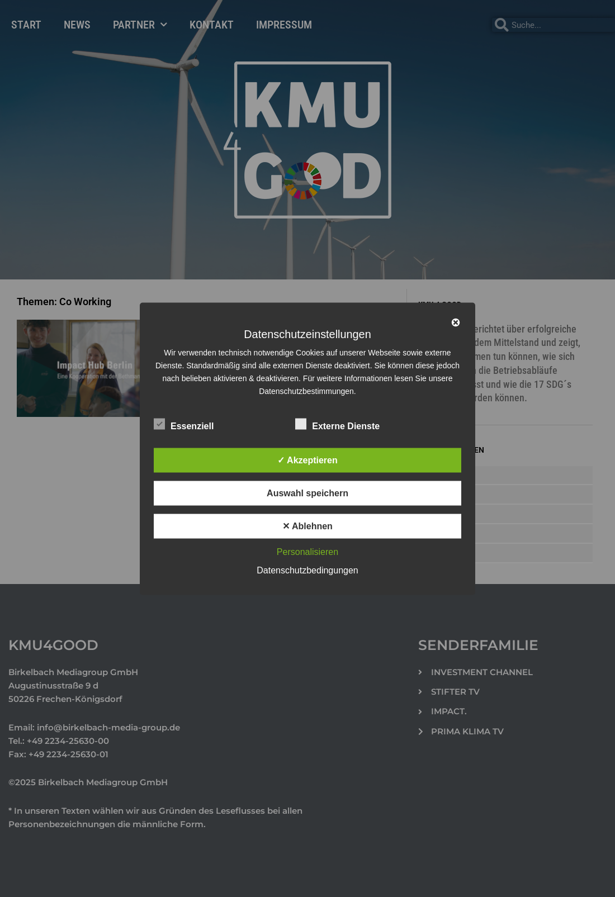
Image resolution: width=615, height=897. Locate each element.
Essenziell (184, 423)
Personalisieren (307, 551)
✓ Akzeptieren (307, 459)
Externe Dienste (337, 423)
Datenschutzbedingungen (307, 570)
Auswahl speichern (307, 492)
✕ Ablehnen (307, 525)
